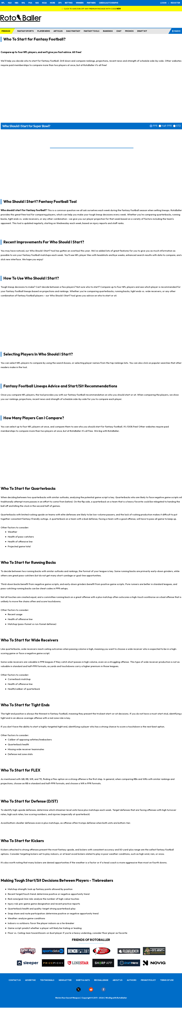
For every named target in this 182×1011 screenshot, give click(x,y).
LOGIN (163, 3)
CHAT (118, 31)
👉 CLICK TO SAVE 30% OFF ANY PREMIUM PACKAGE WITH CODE (91, 9)
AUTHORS (131, 980)
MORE (52, 3)
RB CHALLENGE (101, 980)
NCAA (44, 3)
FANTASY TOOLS (91, 31)
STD (178, 125)
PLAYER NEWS (43, 31)
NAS (37, 3)
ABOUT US (117, 980)
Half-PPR (167, 125)
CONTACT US (15, 980)
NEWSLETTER (65, 980)
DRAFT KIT (142, 31)
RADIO (176, 31)
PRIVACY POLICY (148, 980)
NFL (3, 3)
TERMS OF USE (167, 980)
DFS (60, 3)
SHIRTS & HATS (83, 980)
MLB (9, 3)
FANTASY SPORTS (25, 31)
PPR (155, 125)
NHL (23, 3)
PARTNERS (91, 3)
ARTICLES (58, 31)
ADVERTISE (30, 980)
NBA (16, 3)
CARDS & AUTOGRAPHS (108, 3)
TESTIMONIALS (47, 980)
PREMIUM (6, 31)
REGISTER (175, 3)
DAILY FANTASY (73, 31)
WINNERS (79, 3)
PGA (30, 3)
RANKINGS (108, 31)
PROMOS (129, 31)
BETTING (68, 3)
